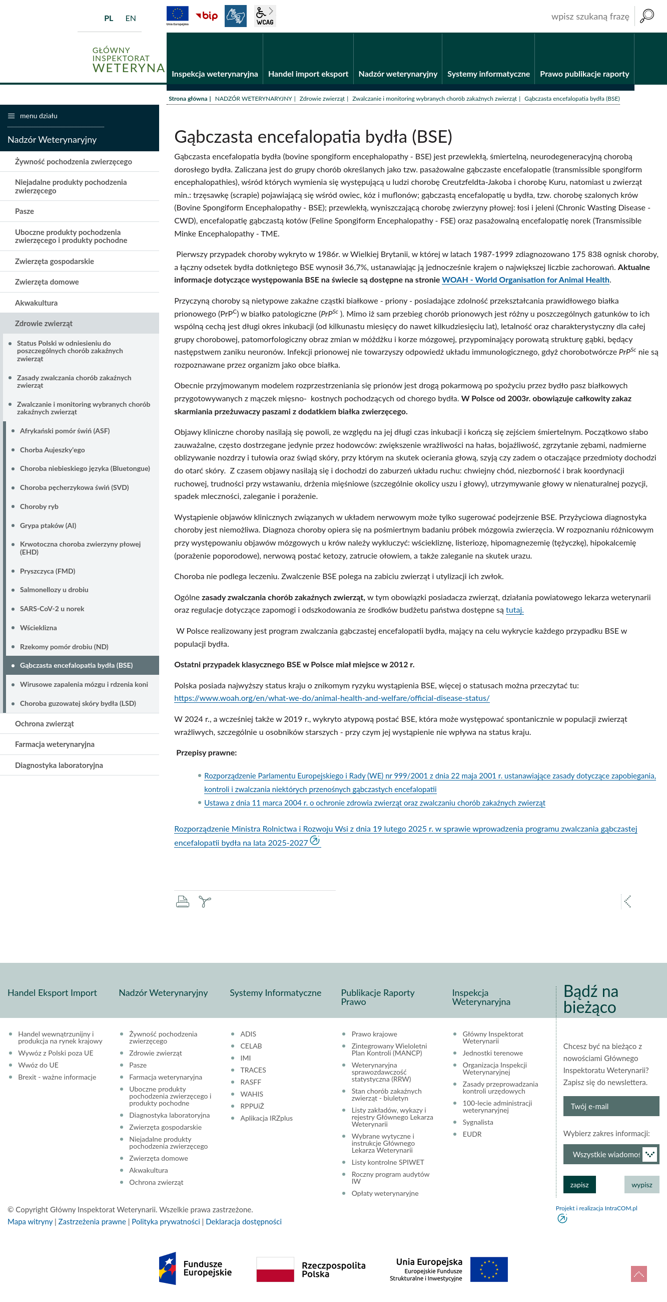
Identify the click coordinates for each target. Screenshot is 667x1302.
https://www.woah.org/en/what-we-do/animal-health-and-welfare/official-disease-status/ (332, 698)
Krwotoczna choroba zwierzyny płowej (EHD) (80, 549)
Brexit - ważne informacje (57, 1077)
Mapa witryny (30, 1221)
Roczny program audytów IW (391, 1178)
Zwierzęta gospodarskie (54, 261)
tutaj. (515, 610)
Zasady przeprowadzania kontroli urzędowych (500, 1088)
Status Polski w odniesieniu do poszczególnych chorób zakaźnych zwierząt (70, 351)
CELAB (251, 1046)
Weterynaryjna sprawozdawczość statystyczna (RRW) (381, 1072)
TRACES (253, 1070)
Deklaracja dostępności (244, 1221)
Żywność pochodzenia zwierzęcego (73, 161)
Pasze (24, 211)
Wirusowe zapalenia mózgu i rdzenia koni (84, 685)
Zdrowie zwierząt (322, 99)
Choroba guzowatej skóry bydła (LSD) (78, 703)
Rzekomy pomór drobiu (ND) (64, 647)
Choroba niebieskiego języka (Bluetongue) (85, 469)
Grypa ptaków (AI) (48, 526)
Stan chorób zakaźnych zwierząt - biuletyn (387, 1095)
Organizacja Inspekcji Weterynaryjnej (495, 1069)
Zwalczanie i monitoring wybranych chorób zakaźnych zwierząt (434, 99)
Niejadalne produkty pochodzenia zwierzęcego (71, 187)
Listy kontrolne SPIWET (388, 1162)
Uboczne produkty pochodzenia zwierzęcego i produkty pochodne (71, 236)
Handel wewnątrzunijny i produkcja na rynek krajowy (60, 1038)
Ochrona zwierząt (44, 723)
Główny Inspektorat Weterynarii (493, 1038)
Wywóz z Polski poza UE (55, 1053)
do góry (639, 1274)
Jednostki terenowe (493, 1053)
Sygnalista (478, 1122)
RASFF (251, 1082)
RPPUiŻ (252, 1106)
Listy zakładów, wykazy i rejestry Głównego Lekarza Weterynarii (392, 1117)
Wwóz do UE (38, 1065)
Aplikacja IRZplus (267, 1118)
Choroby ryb (39, 506)
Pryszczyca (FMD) (47, 571)
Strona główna (188, 99)
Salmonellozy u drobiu (54, 590)
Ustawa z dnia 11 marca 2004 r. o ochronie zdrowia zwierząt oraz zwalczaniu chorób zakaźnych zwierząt (374, 803)
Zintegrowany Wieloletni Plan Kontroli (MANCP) (389, 1050)
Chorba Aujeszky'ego (52, 450)
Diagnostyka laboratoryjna (59, 765)
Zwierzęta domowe (47, 282)
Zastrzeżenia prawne (92, 1221)
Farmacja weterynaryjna (55, 744)
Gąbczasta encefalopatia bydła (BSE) (76, 666)
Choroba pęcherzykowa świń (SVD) (74, 488)
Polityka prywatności (166, 1221)
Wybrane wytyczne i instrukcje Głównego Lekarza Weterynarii (383, 1143)
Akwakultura (36, 303)
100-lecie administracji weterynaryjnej (497, 1107)
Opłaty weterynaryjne (385, 1193)
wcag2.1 (265, 16)
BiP (207, 16)
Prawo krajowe (374, 1034)
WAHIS (252, 1094)
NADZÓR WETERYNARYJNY (253, 99)
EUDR (472, 1134)
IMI (246, 1058)
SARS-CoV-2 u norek (52, 609)
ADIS (249, 1034)
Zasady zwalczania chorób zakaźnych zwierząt (74, 382)
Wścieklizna (38, 628)
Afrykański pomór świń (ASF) (65, 431)
